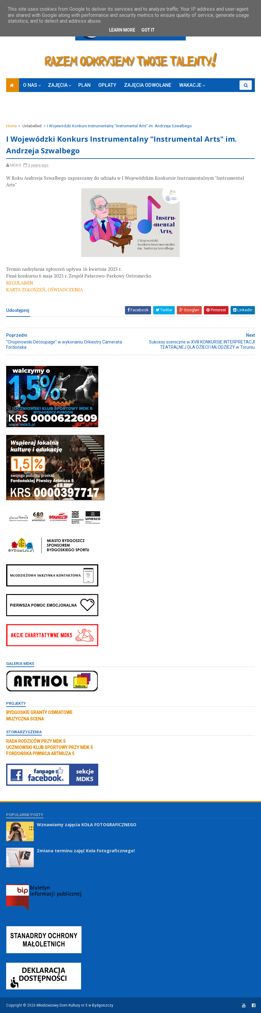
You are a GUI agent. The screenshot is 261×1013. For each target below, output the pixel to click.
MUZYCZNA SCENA (25, 718)
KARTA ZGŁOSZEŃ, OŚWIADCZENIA (44, 289)
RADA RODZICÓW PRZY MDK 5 (35, 741)
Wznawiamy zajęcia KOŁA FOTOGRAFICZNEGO (86, 824)
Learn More (122, 30)
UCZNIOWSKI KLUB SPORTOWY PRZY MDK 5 (49, 747)
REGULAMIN (19, 283)
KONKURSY (225, 95)
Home (11, 126)
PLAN (84, 85)
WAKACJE (190, 85)
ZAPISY (18, 108)
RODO (41, 108)
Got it (147, 30)
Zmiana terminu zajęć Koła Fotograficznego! (86, 851)
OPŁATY (107, 85)
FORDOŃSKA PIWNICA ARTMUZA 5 (40, 753)
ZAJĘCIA (58, 85)
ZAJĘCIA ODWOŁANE (147, 85)
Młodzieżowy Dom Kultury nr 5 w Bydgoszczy (75, 1005)
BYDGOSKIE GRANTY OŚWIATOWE (39, 712)
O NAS (30, 85)
